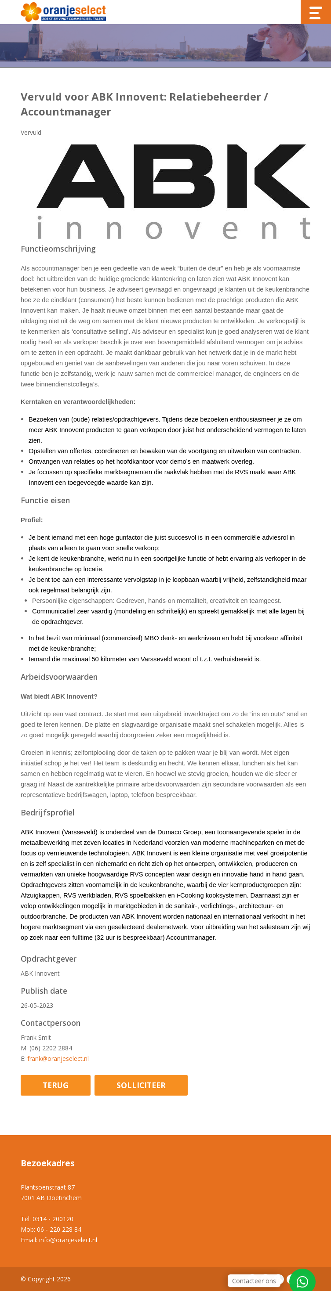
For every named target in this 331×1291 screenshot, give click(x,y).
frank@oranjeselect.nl (58, 1058)
